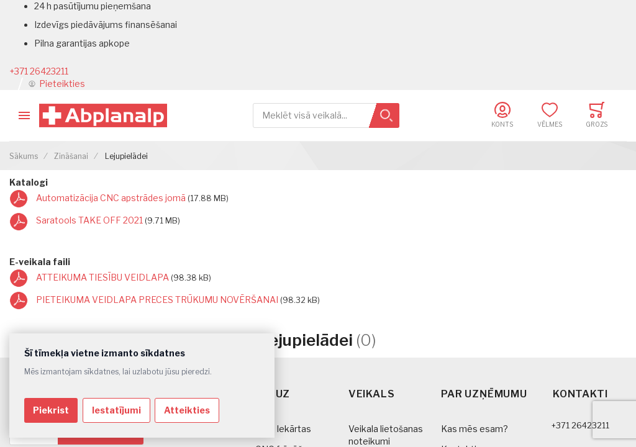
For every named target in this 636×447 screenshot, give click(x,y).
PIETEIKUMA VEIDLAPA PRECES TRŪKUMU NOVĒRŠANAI (158, 299)
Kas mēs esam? (474, 428)
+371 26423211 (38, 71)
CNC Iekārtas (283, 428)
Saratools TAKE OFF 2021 (90, 220)
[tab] (301, 404)
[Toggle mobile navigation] (24, 115)
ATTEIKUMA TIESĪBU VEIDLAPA (103, 277)
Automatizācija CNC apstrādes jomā (112, 197)
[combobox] (326, 116)
